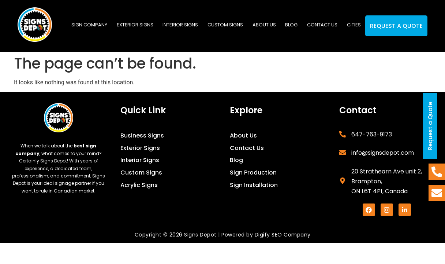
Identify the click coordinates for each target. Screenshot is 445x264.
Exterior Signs (135, 24)
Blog (291, 24)
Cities (354, 24)
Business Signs (142, 135)
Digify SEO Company (283, 234)
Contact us (322, 24)
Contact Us (247, 148)
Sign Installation (254, 185)
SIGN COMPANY (89, 24)
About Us (243, 135)
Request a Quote (396, 26)
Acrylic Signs (139, 185)
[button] (135, 24)
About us (264, 24)
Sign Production (253, 172)
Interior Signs (180, 24)
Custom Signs (225, 24)
